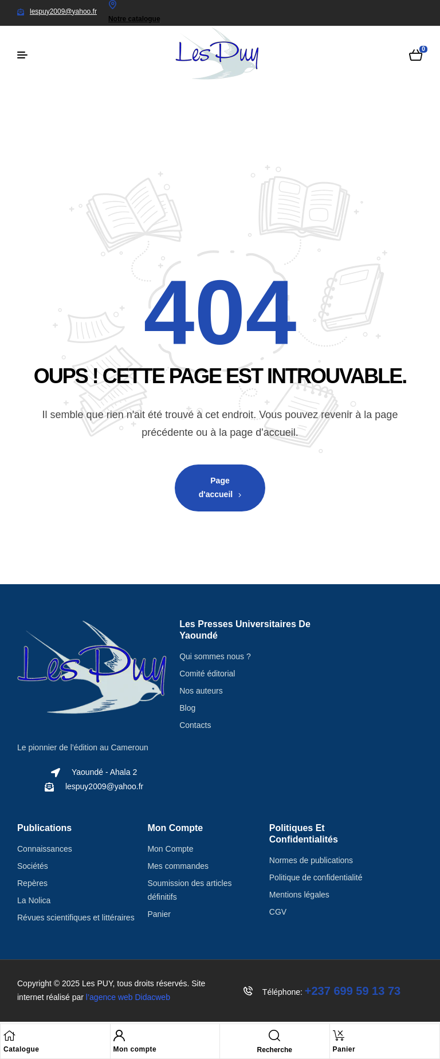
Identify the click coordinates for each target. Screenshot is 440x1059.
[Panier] (338, 1035)
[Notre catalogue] (112, 4)
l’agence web (128, 997)
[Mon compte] (119, 1035)
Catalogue (21, 1049)
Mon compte (135, 1049)
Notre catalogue (134, 19)
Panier (344, 1049)
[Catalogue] (9, 1035)
